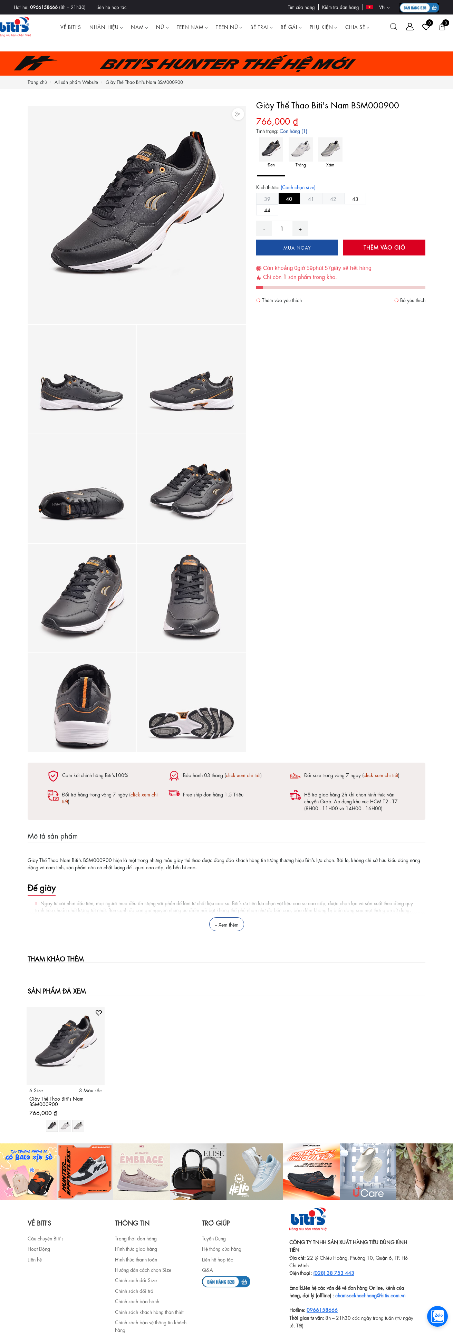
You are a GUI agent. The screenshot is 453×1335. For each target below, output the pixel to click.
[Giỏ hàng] (442, 26)
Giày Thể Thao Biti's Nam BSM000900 (56, 1101)
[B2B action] (419, 7)
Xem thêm (227, 924)
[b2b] (226, 1280)
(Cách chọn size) (298, 187)
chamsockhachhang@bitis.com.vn (370, 1295)
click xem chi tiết (243, 775)
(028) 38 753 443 (333, 1272)
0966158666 (44, 7)
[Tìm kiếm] (393, 26)
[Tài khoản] (409, 26)
